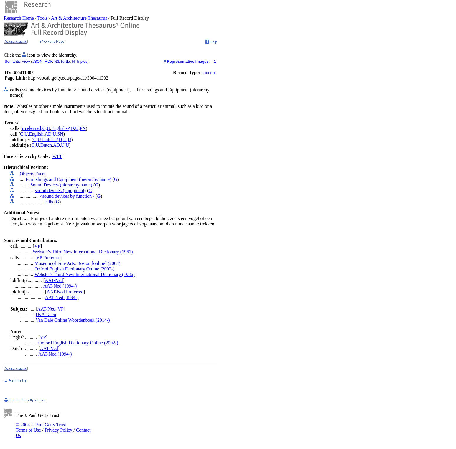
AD (48, 133)
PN (82, 128)
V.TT (57, 156)
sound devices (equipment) (60, 190)
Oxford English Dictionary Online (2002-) (74, 268)
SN (60, 133)
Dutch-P (49, 139)
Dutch (46, 145)
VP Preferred (48, 257)
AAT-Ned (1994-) (60, 285)
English (36, 133)
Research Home (19, 18)
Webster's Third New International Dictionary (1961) (83, 251)
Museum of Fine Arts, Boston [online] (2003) (77, 263)
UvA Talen (46, 314)
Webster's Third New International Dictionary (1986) (84, 274)
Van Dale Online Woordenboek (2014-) (73, 320)
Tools (42, 18)
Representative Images (188, 61)
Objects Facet (33, 173)
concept (208, 72)
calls (49, 201)
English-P (60, 128)
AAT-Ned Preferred (65, 291)
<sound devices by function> (67, 196)
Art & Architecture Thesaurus (79, 18)
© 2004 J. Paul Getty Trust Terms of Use (41, 427)
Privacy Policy (58, 430)
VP (37, 246)
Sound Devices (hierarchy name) (61, 184)
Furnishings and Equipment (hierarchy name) (68, 179)
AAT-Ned (54, 280)
